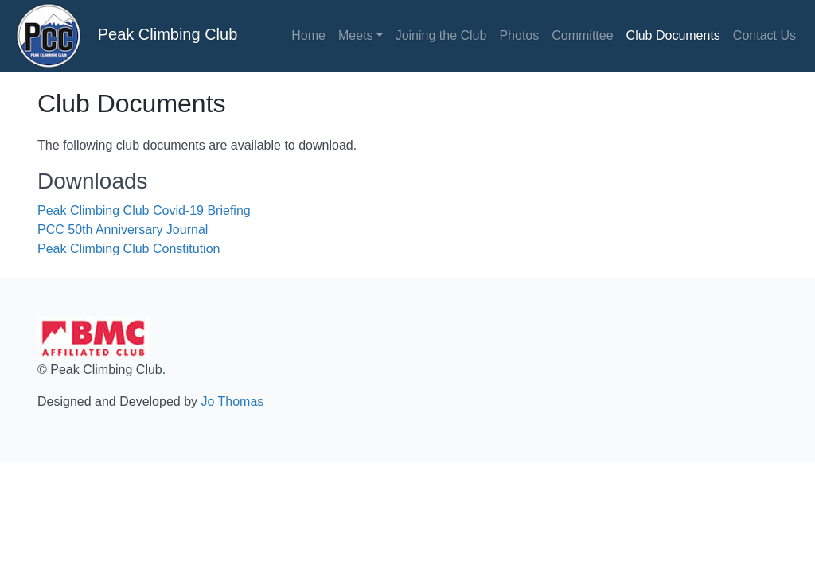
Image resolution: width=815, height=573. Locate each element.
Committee (582, 35)
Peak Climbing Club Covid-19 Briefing (144, 210)
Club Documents (673, 35)
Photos (519, 35)
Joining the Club (441, 35)
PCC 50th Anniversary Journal (122, 229)
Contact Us (764, 35)
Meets (355, 35)
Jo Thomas (232, 401)
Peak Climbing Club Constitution (128, 248)
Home (308, 35)
